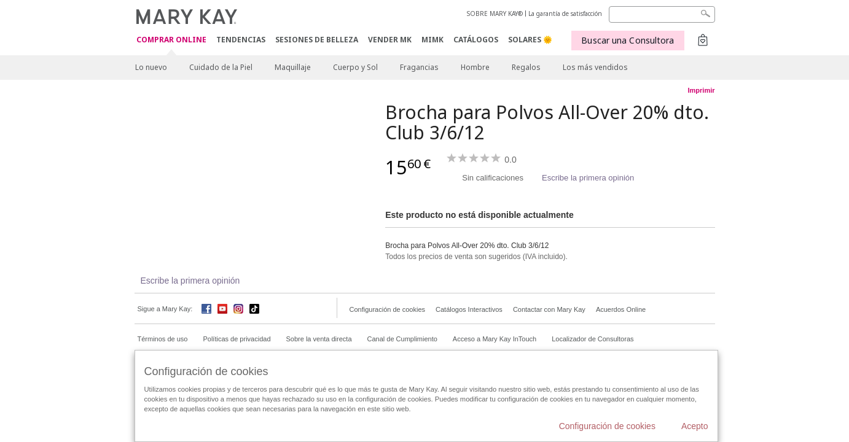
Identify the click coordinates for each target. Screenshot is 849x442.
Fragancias (419, 67)
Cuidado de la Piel (220, 67)
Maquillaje (293, 67)
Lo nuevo (151, 67)
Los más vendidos (595, 67)
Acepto (694, 426)
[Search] (662, 14)
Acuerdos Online (621, 309)
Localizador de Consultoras (592, 339)
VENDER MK (390, 40)
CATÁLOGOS (475, 40)
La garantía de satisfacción (565, 13)
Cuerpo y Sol (355, 67)
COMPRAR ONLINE (171, 40)
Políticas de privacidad (236, 339)
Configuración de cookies (388, 309)
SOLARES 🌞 (530, 40)
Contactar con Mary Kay (549, 309)
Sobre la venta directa (319, 339)
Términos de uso (163, 339)
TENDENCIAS (240, 40)
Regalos (526, 67)
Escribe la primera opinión (588, 177)
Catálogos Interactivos (469, 309)
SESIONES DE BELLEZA (316, 40)
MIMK (432, 40)
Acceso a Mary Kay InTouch (494, 339)
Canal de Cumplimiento (402, 339)
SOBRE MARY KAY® (495, 13)
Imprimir (700, 90)
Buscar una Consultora (627, 40)
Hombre (475, 67)
